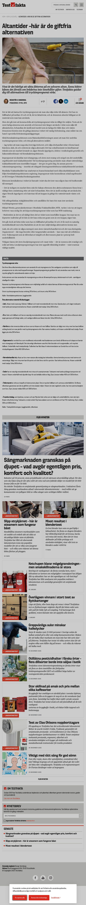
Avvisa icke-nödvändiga (39, 898)
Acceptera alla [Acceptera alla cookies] (20, 898)
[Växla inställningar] (56, 897)
